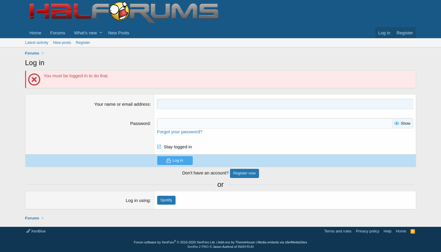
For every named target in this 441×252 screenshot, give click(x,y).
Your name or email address (122, 104)
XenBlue (36, 231)
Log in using (138, 200)
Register (83, 42)
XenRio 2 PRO (198, 246)
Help (388, 231)
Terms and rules (337, 231)
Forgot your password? (179, 131)
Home (35, 32)
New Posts (118, 32)
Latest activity (37, 42)
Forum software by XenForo (174, 242)
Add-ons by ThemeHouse (236, 242)
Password (140, 123)
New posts (62, 42)
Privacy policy (367, 231)
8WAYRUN (246, 246)
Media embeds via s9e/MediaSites (282, 242)
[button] (101, 32)
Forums (57, 32)
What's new (85, 32)
